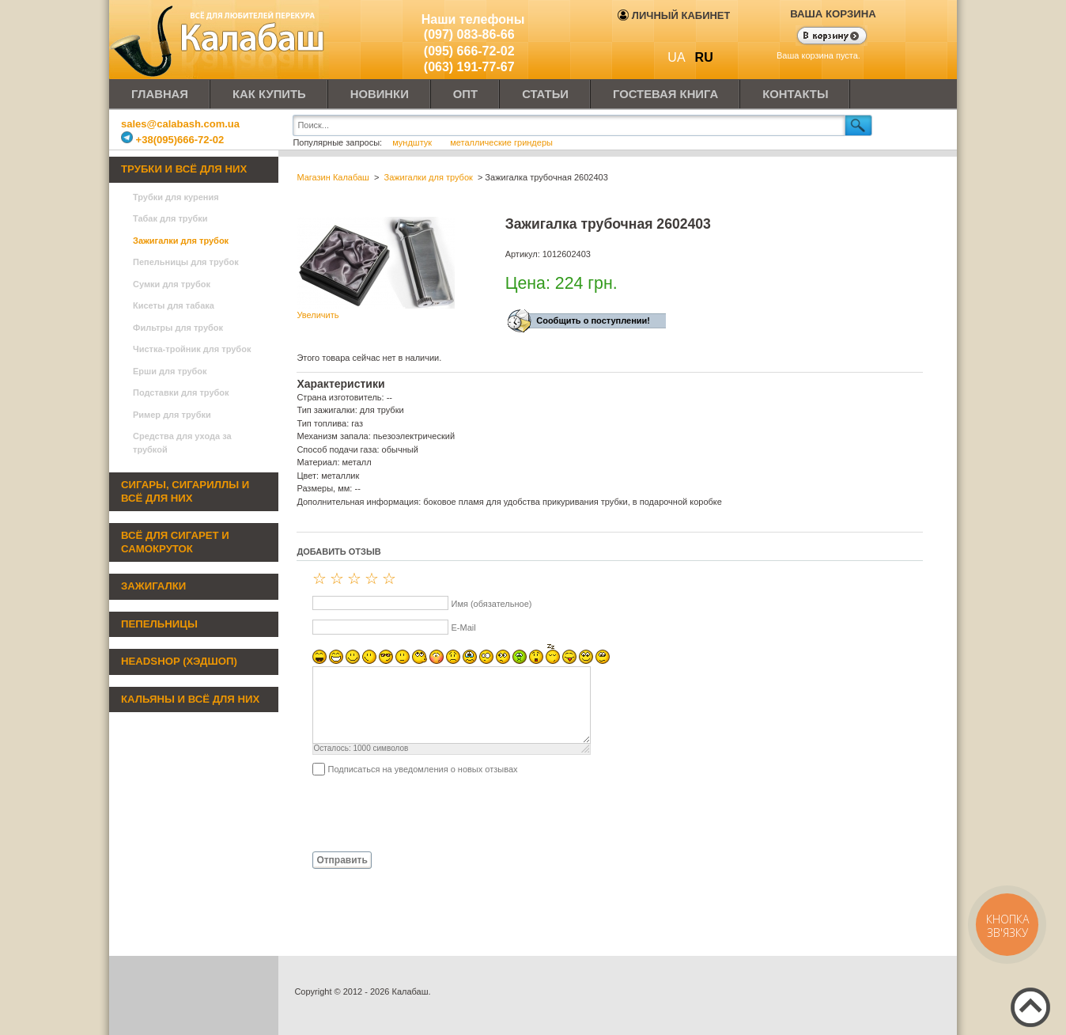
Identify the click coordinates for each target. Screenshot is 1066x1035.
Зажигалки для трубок (181, 240)
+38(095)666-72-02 (172, 140)
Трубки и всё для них (184, 169)
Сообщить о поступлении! (593, 320)
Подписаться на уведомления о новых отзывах (422, 769)
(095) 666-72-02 (469, 51)
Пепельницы (159, 624)
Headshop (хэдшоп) (179, 661)
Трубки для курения (176, 197)
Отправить (341, 860)
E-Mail (463, 627)
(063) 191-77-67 (469, 67)
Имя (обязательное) (491, 603)
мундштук (412, 142)
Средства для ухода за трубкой (182, 442)
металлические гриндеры (501, 142)
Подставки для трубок (181, 392)
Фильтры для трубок (178, 327)
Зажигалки (153, 586)
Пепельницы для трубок (186, 262)
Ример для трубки (172, 414)
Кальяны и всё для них (190, 699)
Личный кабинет (674, 15)
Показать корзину (822, 37)
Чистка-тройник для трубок (192, 349)
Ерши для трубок (170, 371)
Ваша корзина (833, 14)
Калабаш (220, 39)
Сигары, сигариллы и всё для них (185, 491)
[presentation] (417, 813)
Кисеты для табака (173, 305)
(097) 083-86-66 (469, 34)
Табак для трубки (170, 218)
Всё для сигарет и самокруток (175, 542)
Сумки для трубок (171, 284)
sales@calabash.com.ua (180, 124)
